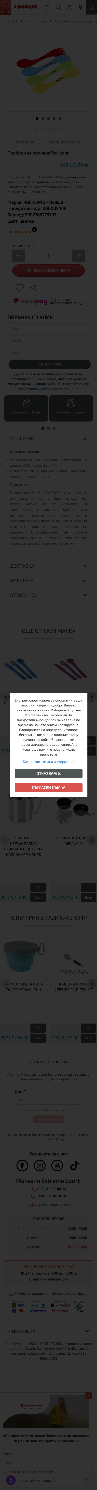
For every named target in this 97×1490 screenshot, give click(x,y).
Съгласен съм (48, 787)
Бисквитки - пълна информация (48, 761)
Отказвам (48, 773)
